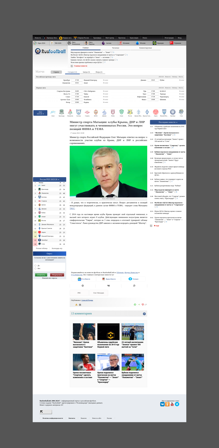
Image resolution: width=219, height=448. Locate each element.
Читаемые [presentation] (115, 48)
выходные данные (95, 403)
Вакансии (84, 418)
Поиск (145, 38)
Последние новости (168, 122)
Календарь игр (57, 248)
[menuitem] (82, 38)
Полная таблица (41, 248)
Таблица (174, 76)
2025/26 (161, 76)
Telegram (120, 272)
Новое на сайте (96, 418)
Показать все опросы (49, 278)
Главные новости (80, 66)
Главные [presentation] (86, 48)
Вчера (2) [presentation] (99, 72)
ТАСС (72, 208)
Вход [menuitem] (179, 38)
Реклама (109, 418)
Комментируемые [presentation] (145, 48)
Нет (38, 268)
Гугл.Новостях (77, 275)
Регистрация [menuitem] (169, 38)
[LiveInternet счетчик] (46, 413)
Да (38, 266)
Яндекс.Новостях (131, 272)
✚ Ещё (156, 226)
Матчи (181, 76)
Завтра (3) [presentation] (86, 72)
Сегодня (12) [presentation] (72, 72)
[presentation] (53, 71)
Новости (168, 76)
